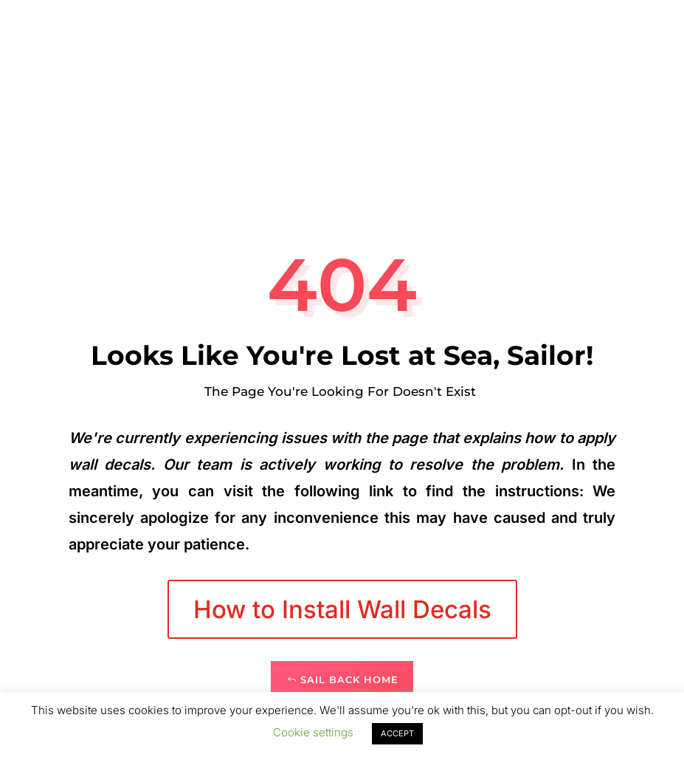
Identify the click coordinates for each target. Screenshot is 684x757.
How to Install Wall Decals (342, 609)
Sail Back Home (349, 679)
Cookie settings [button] (313, 732)
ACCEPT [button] (397, 733)
